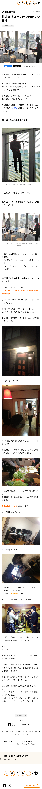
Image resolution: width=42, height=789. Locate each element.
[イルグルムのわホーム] (28, 3)
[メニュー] (3, 3)
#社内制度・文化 (8, 25)
